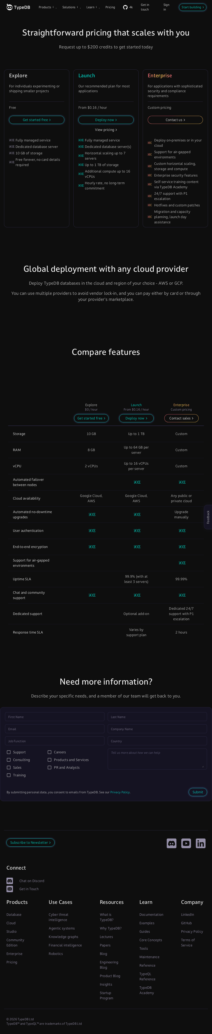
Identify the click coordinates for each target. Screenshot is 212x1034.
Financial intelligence (65, 945)
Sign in (166, 7)
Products (47, 7)
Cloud (11, 923)
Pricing (110, 7)
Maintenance (149, 957)
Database (14, 914)
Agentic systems (62, 928)
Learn (92, 7)
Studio (11, 931)
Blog (103, 953)
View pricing (104, 130)
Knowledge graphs (63, 937)
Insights (106, 984)
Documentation (151, 914)
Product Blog (110, 976)
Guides (144, 931)
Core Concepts (150, 940)
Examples (147, 923)
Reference (147, 965)
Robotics (56, 953)
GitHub (186, 923)
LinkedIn (187, 914)
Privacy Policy (120, 792)
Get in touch (145, 7)
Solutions (71, 7)
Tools (143, 948)
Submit (198, 792)
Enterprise (14, 953)
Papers (105, 945)
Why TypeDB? (111, 928)
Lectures (106, 937)
